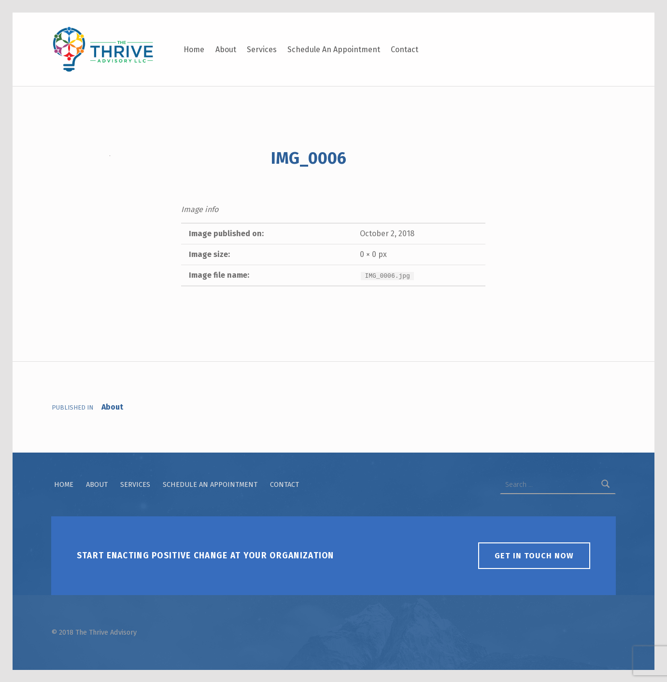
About (225, 49)
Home (194, 49)
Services (262, 49)
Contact (404, 49)
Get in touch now (534, 555)
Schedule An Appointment (333, 49)
